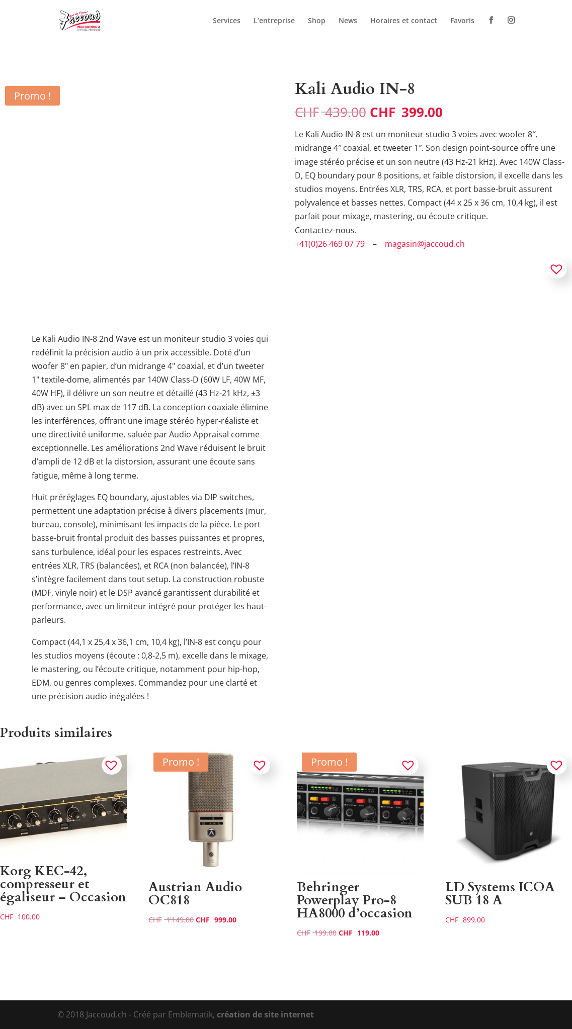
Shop (316, 21)
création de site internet (265, 1014)
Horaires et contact (403, 21)
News (348, 21)
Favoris (462, 21)
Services (226, 21)
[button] (557, 268)
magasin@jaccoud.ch (425, 243)
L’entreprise (274, 21)
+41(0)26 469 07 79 (330, 243)
